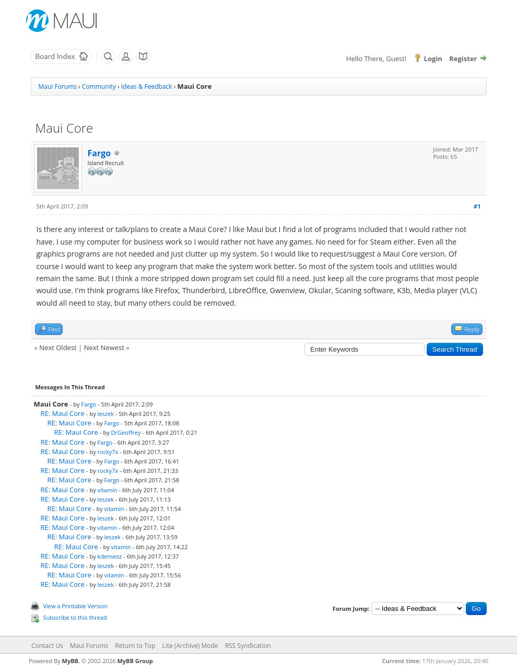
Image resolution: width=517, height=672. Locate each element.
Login (433, 58)
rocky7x (108, 452)
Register (463, 58)
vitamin (108, 490)
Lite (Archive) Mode (190, 645)
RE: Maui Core (63, 413)
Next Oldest (57, 347)
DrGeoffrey (126, 432)
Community (99, 86)
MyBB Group (134, 661)
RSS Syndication (248, 645)
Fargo (99, 153)
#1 (477, 206)
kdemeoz (110, 556)
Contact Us (47, 645)
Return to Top (135, 645)
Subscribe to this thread (75, 617)
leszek (106, 414)
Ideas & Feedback (146, 86)
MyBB (70, 661)
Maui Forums (58, 86)
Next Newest (104, 347)
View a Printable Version (75, 606)
